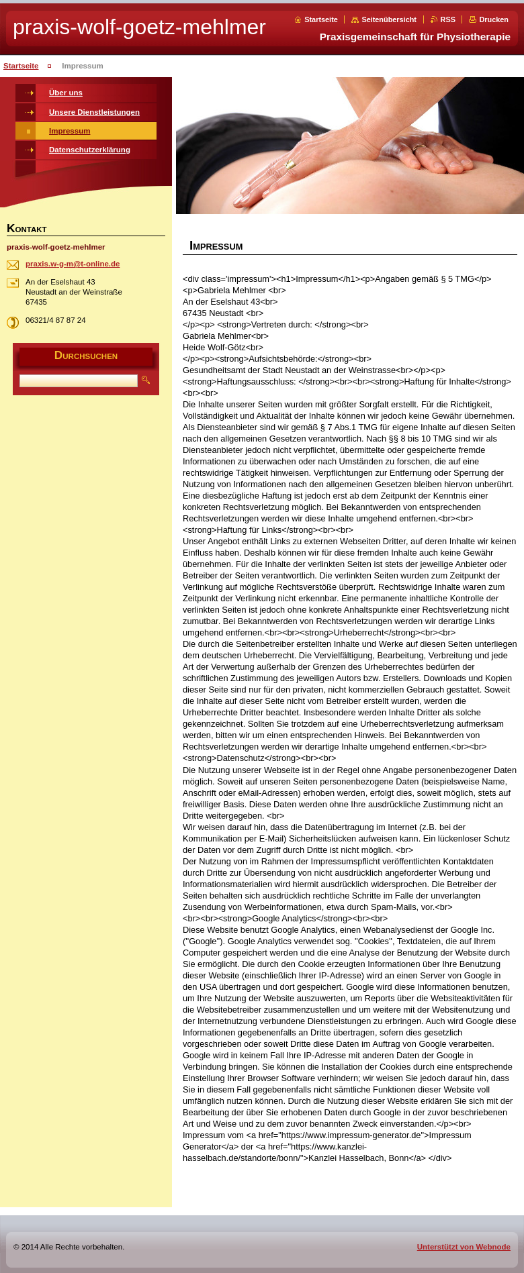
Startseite (321, 19)
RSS (448, 19)
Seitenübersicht (389, 19)
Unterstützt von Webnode (464, 1247)
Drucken (494, 19)
